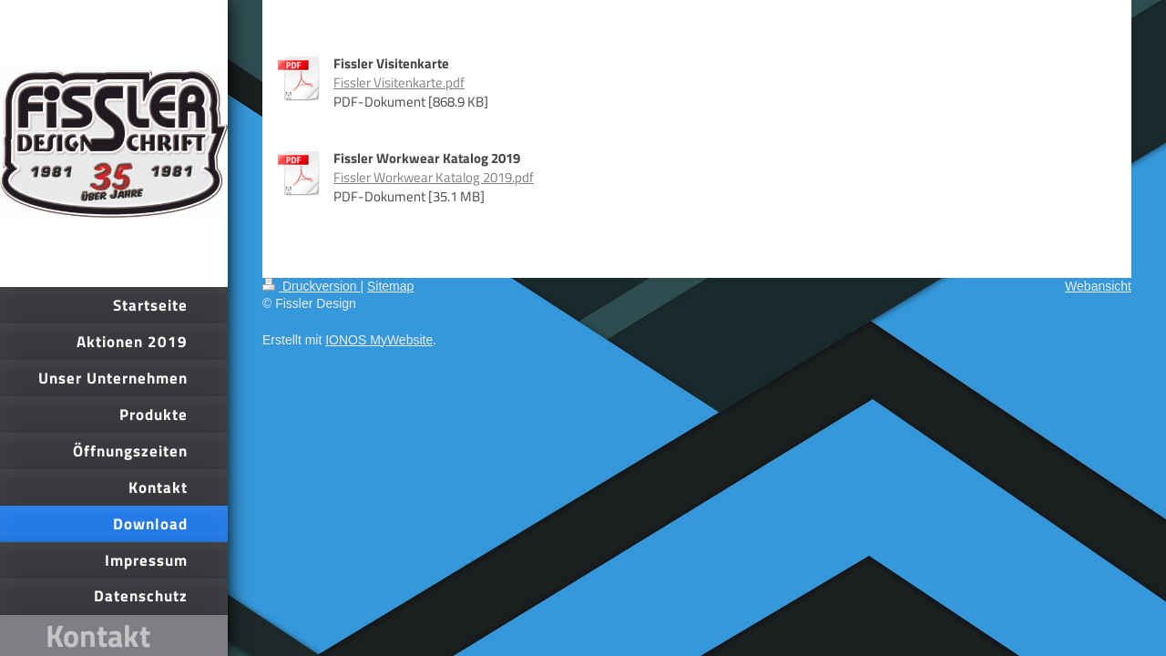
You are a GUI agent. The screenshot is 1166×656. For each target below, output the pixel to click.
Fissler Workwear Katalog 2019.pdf (433, 177)
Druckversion (311, 286)
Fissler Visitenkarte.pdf (399, 82)
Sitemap (390, 286)
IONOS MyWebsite (379, 340)
